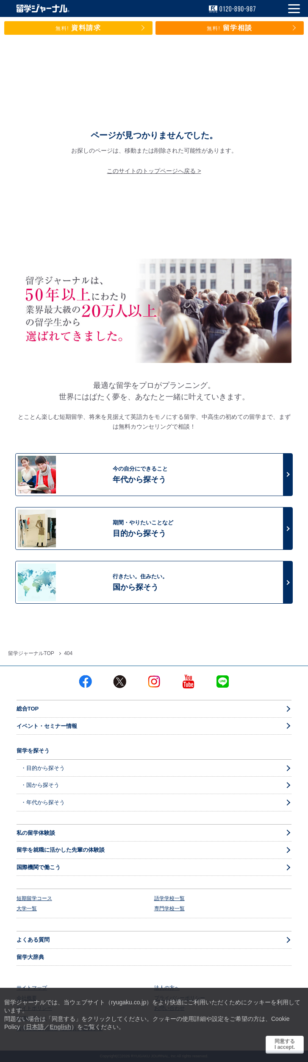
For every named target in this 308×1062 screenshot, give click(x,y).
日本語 (35, 1026)
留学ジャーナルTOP (31, 653)
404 (68, 653)
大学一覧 (27, 908)
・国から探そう (40, 785)
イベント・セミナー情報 (47, 726)
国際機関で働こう (39, 867)
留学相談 (230, 27)
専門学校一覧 (169, 908)
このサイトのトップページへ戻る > (154, 170)
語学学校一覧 (169, 898)
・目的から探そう (43, 768)
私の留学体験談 (36, 833)
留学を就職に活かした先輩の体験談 (61, 850)
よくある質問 (33, 940)
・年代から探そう (43, 802)
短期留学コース (34, 898)
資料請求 (78, 27)
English (60, 1026)
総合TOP (28, 708)
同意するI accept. (285, 1044)
